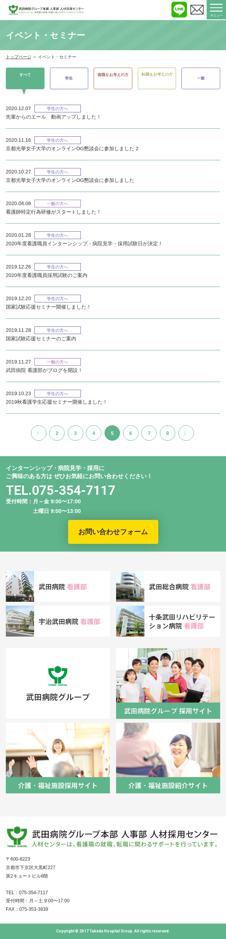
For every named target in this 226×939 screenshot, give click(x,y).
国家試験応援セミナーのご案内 (41, 338)
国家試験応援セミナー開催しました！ (48, 307)
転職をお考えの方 (157, 74)
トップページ (18, 56)
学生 (69, 78)
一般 (201, 78)
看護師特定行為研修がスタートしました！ (53, 212)
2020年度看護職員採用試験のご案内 (46, 275)
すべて (25, 74)
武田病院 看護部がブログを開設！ (44, 370)
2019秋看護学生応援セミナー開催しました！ (57, 402)
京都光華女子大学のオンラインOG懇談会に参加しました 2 (72, 148)
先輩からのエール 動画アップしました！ (53, 117)
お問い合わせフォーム (113, 532)
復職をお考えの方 (113, 74)
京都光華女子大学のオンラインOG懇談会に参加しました (70, 180)
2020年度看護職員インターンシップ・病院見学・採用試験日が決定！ (84, 243)
